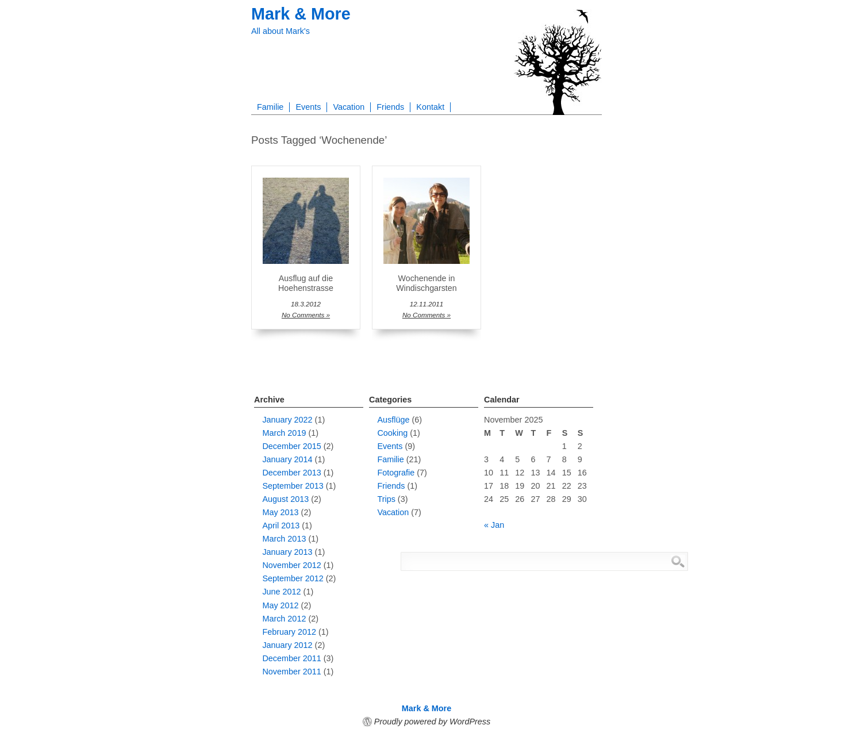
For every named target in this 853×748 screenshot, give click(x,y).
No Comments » (306, 315)
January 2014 (287, 459)
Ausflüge (393, 419)
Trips (386, 499)
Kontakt (430, 107)
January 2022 (287, 419)
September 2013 (292, 485)
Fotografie (395, 472)
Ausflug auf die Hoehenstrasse (305, 283)
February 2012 (289, 631)
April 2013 (280, 525)
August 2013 (285, 499)
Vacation (348, 107)
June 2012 (281, 591)
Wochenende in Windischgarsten (426, 283)
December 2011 (291, 658)
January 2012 (287, 645)
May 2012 (280, 605)
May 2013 (280, 512)
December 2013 (291, 472)
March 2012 (284, 618)
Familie (270, 107)
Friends (390, 107)
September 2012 (292, 578)
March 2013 (284, 538)
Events (308, 107)
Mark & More (301, 14)
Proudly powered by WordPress (432, 721)
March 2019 (284, 433)
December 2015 (291, 446)
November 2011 (291, 671)
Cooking (392, 433)
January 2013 (287, 552)
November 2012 (291, 565)
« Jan (494, 525)
